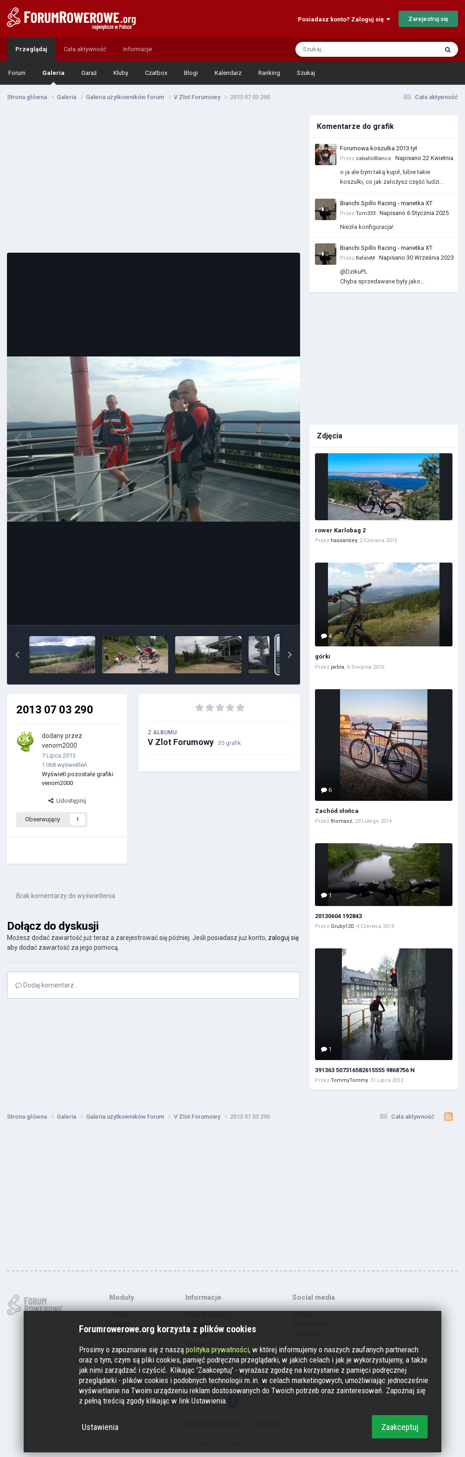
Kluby (120, 72)
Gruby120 (342, 926)
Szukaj (306, 72)
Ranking (269, 72)
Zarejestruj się (428, 18)
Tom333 (365, 213)
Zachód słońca (337, 810)
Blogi (191, 72)
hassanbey (344, 540)
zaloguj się (283, 937)
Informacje (137, 49)
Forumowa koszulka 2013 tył (378, 148)
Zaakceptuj (400, 1427)
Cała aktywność (85, 49)
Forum (17, 72)
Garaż (89, 72)
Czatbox (156, 72)
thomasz (341, 821)
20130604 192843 (338, 916)
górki (322, 656)
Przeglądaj (31, 49)
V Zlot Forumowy (181, 742)
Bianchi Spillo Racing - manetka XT (386, 203)
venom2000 (59, 745)
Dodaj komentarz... (46, 985)
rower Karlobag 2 (340, 530)
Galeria (53, 77)
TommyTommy (349, 1080)
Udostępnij (67, 800)
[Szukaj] (344, 49)
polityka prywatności (217, 1349)
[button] (17, 655)
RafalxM (365, 258)
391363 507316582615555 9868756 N (365, 1070)
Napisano (424, 157)
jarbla (337, 667)
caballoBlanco (373, 158)
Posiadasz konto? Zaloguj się (344, 19)
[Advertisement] (153, 180)
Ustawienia (100, 1427)
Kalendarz (228, 72)
